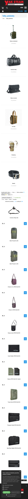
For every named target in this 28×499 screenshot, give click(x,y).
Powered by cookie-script (11, 496)
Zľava (10, 199)
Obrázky (3, 194)
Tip (3, 199)
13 (24, 480)
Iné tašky (13, 126)
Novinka (15, 199)
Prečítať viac (5, 482)
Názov (8, 192)
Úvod (3, 18)
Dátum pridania (20, 192)
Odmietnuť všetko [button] (15, 492)
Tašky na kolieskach (13, 41)
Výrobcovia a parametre (7, 197)
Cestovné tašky (14, 69)
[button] (11, 494)
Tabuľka (9, 194)
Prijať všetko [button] (6, 492)
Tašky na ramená (13, 98)
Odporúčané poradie (5, 193)
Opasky (13, 183)
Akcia (6, 199)
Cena (13, 192)
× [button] (19, 471)
